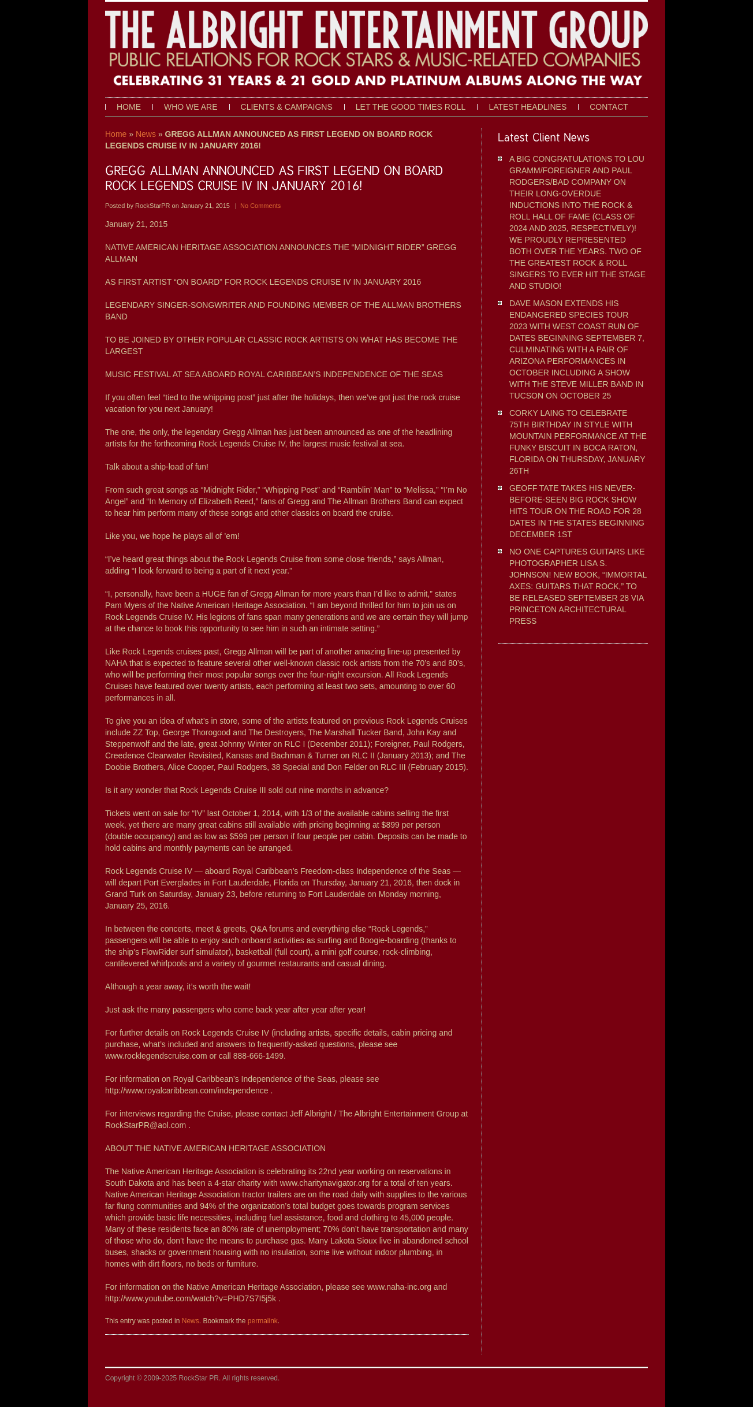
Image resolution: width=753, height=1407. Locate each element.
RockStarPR (153, 205)
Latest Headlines (527, 106)
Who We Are (191, 106)
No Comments (260, 205)
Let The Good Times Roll (411, 106)
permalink (263, 1321)
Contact (609, 106)
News (146, 134)
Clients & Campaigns (287, 106)
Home (129, 106)
